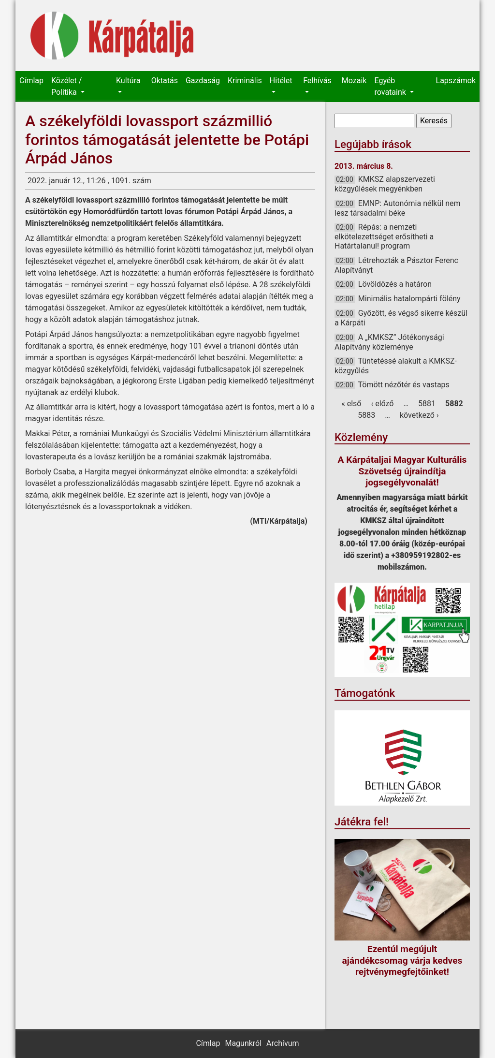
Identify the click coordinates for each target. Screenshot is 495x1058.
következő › (419, 415)
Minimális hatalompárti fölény (409, 298)
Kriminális (245, 80)
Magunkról (243, 1043)
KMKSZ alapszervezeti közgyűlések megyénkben (385, 184)
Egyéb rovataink (391, 86)
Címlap (31, 80)
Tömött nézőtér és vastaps (403, 384)
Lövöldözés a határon (395, 284)
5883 (366, 415)
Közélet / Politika (66, 86)
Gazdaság (203, 80)
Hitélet (281, 80)
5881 (427, 403)
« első (351, 403)
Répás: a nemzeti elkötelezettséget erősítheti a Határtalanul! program (384, 236)
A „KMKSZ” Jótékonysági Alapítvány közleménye (389, 342)
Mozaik (354, 80)
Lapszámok (456, 80)
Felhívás (317, 80)
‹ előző (382, 403)
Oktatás (164, 80)
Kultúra (128, 80)
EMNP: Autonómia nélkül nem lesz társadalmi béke (398, 208)
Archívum (282, 1043)
